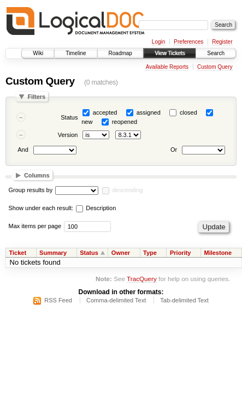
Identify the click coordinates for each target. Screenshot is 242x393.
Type (150, 252)
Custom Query (214, 67)
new (86, 121)
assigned (149, 112)
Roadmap (120, 53)
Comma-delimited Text (116, 300)
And (22, 150)
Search (216, 53)
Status (69, 117)
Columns (37, 175)
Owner (120, 252)
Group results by (31, 190)
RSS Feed (58, 300)
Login (158, 42)
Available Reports (167, 67)
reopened (125, 121)
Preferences (188, 42)
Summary (53, 252)
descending (127, 190)
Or (173, 150)
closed (188, 112)
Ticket (18, 252)
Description (96, 208)
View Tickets (170, 53)
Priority (180, 252)
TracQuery (142, 278)
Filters (36, 96)
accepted (105, 112)
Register (222, 42)
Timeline (76, 53)
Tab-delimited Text (184, 300)
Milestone (218, 252)
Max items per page (35, 226)
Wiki (38, 53)
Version (68, 135)
